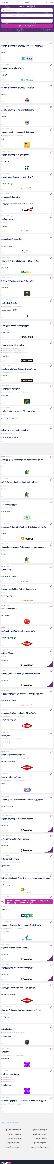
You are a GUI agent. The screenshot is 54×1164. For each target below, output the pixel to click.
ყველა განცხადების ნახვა (10, 1122)
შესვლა (27, 2)
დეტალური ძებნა (6, 30)
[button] (50, 15)
